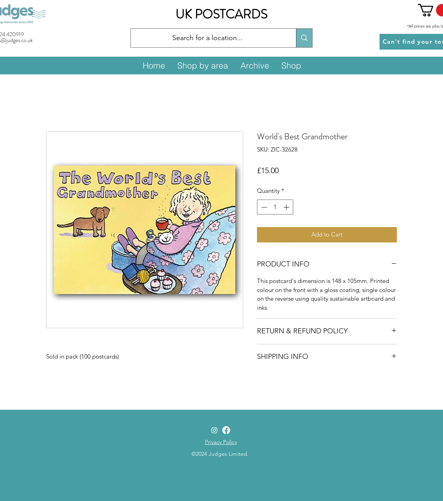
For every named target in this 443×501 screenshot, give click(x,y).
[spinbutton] (275, 207)
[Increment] (287, 207)
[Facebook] (226, 430)
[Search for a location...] (207, 38)
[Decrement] (263, 207)
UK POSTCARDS (221, 14)
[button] (202, 65)
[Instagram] (214, 430)
